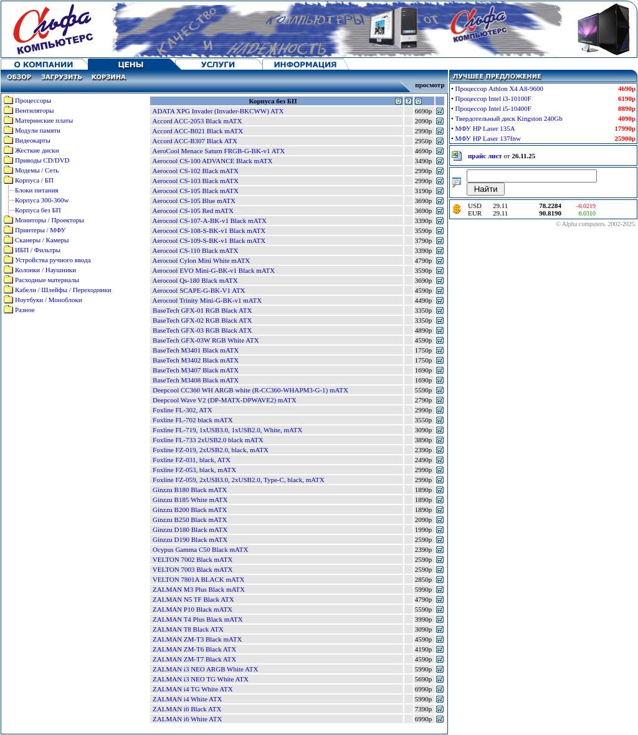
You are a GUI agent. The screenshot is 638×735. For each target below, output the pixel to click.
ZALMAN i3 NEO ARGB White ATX (205, 669)
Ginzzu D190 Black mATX (190, 539)
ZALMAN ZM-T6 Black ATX (194, 649)
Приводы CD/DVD (42, 160)
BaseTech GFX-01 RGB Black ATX (202, 310)
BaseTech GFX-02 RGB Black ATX (202, 320)
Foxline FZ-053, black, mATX (194, 469)
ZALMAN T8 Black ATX (188, 629)
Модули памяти (37, 130)
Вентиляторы (34, 110)
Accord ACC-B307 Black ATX (194, 141)
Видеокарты (32, 140)
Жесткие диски (37, 150)
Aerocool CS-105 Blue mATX (194, 200)
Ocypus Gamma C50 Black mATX (200, 549)
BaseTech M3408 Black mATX (196, 380)
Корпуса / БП (34, 180)
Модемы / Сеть (37, 170)
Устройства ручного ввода (53, 259)
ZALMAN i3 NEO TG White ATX (201, 679)
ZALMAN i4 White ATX (187, 699)
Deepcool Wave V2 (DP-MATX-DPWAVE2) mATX (225, 400)
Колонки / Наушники (45, 269)
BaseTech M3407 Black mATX (196, 370)
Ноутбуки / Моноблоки (48, 299)
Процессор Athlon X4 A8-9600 (499, 88)
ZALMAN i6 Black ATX (187, 709)
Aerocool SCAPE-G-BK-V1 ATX (198, 290)
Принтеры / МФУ (40, 230)
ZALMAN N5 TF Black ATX (193, 599)
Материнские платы (44, 120)
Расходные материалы (47, 279)
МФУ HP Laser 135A (485, 128)
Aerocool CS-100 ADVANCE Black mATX (212, 160)
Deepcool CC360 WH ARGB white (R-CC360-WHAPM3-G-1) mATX (250, 390)
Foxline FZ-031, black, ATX (192, 459)
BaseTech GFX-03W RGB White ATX (206, 340)
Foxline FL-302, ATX (182, 410)
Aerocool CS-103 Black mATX (195, 180)
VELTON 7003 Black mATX (193, 569)
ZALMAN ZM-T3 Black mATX (197, 639)
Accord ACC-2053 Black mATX (197, 121)
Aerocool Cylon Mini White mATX (201, 260)
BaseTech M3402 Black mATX (196, 360)
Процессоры (33, 100)
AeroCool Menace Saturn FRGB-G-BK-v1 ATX (218, 150)
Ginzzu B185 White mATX (190, 499)
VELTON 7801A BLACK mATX (199, 579)
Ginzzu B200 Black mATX (190, 509)
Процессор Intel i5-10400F (493, 108)
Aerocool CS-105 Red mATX (192, 210)
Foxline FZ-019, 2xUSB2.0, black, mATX (211, 449)
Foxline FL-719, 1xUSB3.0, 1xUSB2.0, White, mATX (227, 430)
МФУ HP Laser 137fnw (488, 138)
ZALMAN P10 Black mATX (192, 609)
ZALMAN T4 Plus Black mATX (198, 619)
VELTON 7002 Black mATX (193, 559)
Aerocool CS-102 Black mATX (195, 170)
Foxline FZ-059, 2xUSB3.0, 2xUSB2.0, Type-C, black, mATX (239, 479)
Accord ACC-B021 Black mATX (197, 131)
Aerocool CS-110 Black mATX (195, 250)
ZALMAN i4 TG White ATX (193, 689)
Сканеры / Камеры (42, 240)
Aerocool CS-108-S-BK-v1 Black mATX (208, 230)
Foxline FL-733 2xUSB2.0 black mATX (208, 439)
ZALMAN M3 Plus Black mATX (199, 589)
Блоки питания (37, 190)
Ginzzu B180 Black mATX (190, 489)
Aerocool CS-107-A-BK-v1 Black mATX (209, 220)
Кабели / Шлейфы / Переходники (63, 289)
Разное (25, 309)
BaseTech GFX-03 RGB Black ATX (202, 330)
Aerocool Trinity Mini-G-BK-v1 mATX (207, 300)
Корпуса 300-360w (42, 200)
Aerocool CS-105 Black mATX (195, 190)
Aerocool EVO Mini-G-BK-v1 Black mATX (213, 270)
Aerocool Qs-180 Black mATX (194, 280)
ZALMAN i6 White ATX (187, 719)
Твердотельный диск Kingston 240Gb (509, 118)
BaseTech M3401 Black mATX (196, 350)
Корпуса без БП (38, 210)
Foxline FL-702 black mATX (193, 420)
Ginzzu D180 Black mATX (190, 529)
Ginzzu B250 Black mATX (190, 519)
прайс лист (485, 155)
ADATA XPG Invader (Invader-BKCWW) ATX (217, 111)
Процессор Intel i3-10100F (493, 98)
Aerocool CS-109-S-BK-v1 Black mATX (208, 240)
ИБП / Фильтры (37, 250)
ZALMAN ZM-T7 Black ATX (194, 659)
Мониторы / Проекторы (49, 220)
